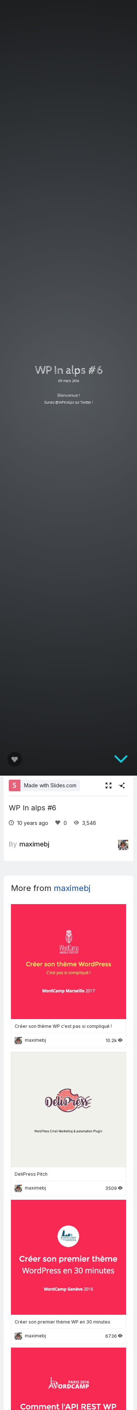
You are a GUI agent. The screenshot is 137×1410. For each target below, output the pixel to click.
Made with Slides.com (50, 785)
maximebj (34, 844)
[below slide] (121, 760)
